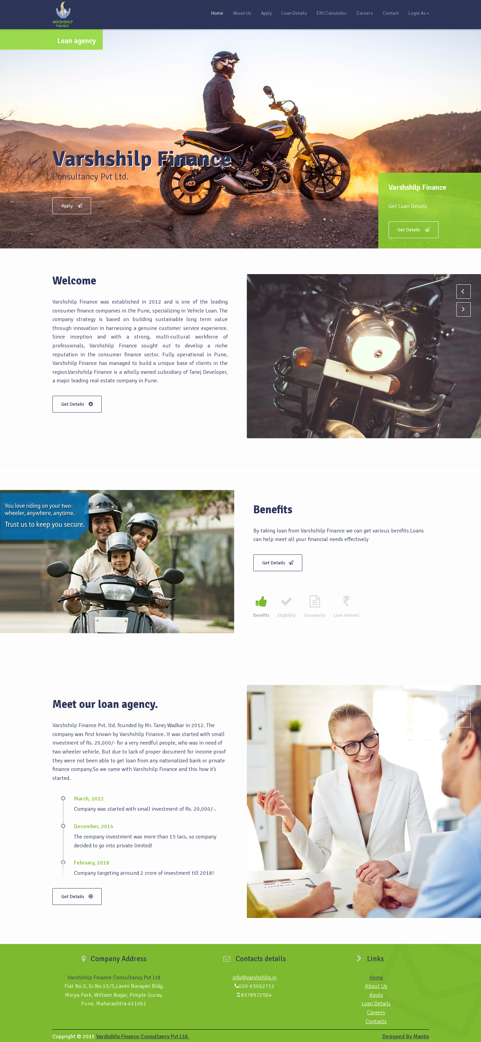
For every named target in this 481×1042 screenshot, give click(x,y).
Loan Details (294, 13)
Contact (391, 13)
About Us (242, 13)
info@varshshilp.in (254, 975)
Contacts (376, 1019)
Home (217, 13)
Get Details (413, 230)
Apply (266, 13)
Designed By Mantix (405, 1034)
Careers (364, 13)
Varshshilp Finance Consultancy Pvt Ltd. (142, 1034)
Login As (417, 13)
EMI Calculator (332, 13)
